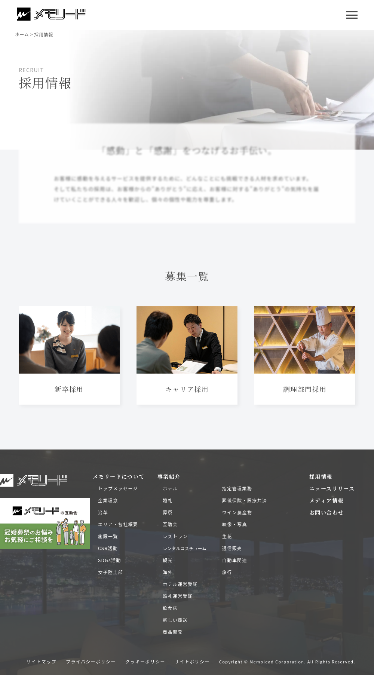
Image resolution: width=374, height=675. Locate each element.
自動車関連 (234, 560)
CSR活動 (108, 548)
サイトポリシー (192, 661)
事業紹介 (169, 476)
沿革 (103, 512)
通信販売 (232, 548)
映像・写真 (234, 524)
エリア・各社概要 (118, 524)
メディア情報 (326, 500)
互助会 (170, 524)
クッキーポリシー (145, 661)
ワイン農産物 (237, 512)
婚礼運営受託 (178, 596)
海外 (168, 572)
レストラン (175, 536)
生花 (227, 536)
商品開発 (173, 632)
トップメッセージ (118, 488)
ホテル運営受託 (180, 584)
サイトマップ (41, 661)
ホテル (170, 488)
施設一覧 (108, 536)
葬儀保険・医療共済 (244, 500)
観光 (168, 560)
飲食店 (170, 608)
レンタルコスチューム (184, 548)
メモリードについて (119, 476)
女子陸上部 (110, 572)
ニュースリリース (332, 488)
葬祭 (168, 512)
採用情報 (320, 476)
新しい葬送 (175, 620)
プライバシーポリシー (91, 661)
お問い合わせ (326, 512)
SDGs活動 (109, 560)
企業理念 (108, 500)
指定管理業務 (237, 488)
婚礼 (168, 500)
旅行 (227, 572)
